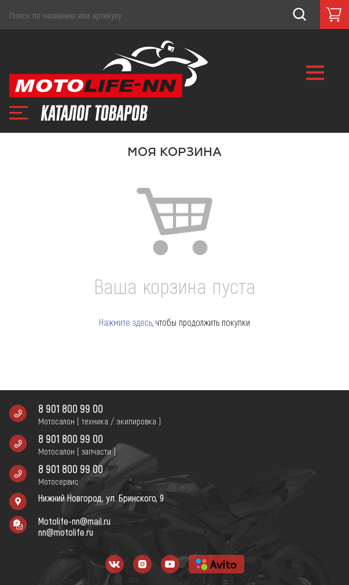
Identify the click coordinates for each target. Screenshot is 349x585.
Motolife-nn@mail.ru (74, 520)
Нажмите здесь (125, 322)
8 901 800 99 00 (70, 408)
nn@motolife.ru (65, 531)
